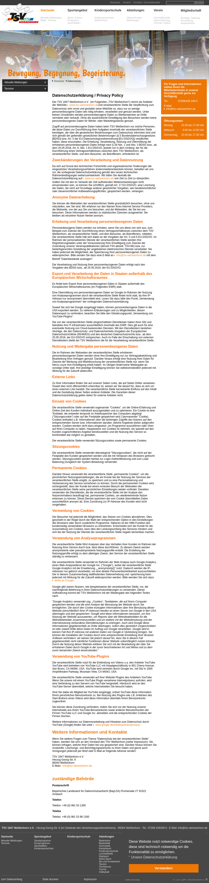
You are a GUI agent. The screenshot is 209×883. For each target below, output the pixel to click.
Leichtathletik (106, 853)
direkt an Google (64, 580)
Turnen (102, 869)
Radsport (104, 856)
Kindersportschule (107, 10)
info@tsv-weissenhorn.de (131, 255)
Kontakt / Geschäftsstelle (146, 2)
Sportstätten (40, 845)
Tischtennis (105, 866)
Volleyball (104, 872)
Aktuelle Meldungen (15, 82)
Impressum (90, 879)
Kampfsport (105, 848)
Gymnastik (104, 845)
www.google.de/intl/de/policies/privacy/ (117, 724)
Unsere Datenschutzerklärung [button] (154, 857)
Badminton (105, 840)
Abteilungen (135, 10)
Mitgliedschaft (191, 10)
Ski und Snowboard (109, 861)
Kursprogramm (42, 843)
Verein (158, 10)
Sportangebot (77, 10)
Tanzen (103, 864)
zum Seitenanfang (11, 879)
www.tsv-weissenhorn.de (83, 105)
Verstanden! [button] (164, 868)
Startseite (115, 2)
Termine (9, 88)
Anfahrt (127, 2)
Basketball (104, 843)
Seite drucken (50, 879)
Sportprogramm (42, 840)
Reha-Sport (105, 859)
